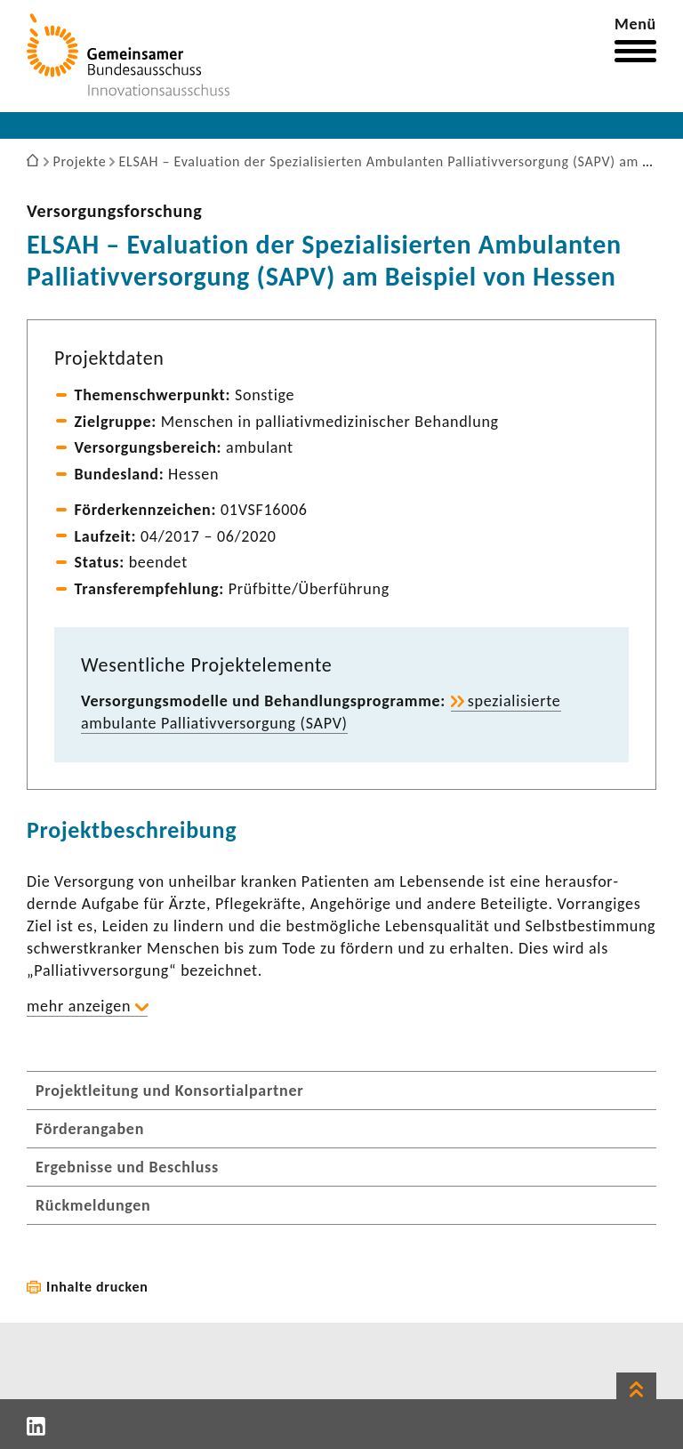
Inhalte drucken (97, 1286)
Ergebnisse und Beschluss (127, 1167)
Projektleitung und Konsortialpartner (169, 1090)
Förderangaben (90, 1129)
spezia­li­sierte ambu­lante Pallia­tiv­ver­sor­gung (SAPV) (321, 712)
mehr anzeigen (79, 1006)
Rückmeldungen (93, 1205)
